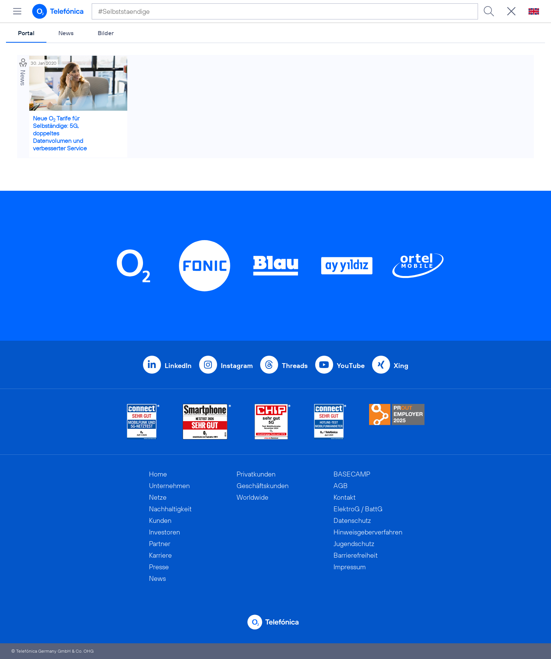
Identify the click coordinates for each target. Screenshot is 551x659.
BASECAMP (352, 474)
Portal (26, 33)
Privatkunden (256, 474)
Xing (401, 365)
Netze (158, 497)
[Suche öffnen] (511, 11)
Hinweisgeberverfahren (368, 532)
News (66, 33)
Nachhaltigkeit (170, 509)
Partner (159, 543)
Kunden (160, 520)
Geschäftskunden (263, 485)
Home (158, 474)
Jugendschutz (354, 543)
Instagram (237, 365)
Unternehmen (169, 485)
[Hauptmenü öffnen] (17, 11)
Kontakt (345, 497)
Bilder (106, 33)
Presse (159, 567)
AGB (341, 485)
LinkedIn (178, 365)
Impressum (350, 567)
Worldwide (252, 497)
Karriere (160, 555)
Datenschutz (352, 520)
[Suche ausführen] (489, 11)
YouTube (351, 365)
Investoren (164, 532)
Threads (295, 365)
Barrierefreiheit (356, 555)
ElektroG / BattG (358, 509)
